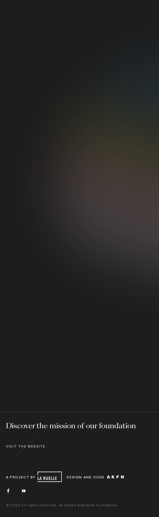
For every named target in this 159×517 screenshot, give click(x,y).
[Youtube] (23, 490)
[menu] (149, 10)
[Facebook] (8, 490)
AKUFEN (15, 351)
